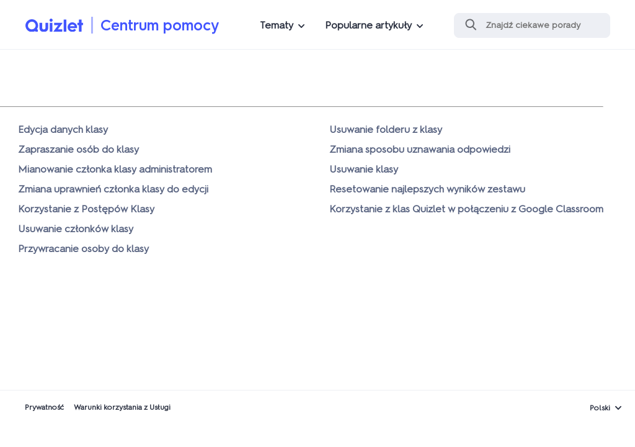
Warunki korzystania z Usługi (122, 407)
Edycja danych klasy (63, 129)
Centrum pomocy (160, 25)
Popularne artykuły (368, 25)
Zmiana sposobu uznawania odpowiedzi (419, 149)
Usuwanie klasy (363, 169)
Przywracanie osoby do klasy (83, 249)
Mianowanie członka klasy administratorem (115, 169)
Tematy (276, 25)
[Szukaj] (532, 25)
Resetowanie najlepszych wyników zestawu (427, 189)
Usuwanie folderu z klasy (385, 129)
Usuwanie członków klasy (75, 229)
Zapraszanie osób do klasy (78, 149)
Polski (600, 408)
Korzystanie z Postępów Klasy (86, 209)
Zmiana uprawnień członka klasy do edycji (113, 189)
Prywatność (44, 407)
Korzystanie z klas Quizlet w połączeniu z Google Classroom (466, 209)
